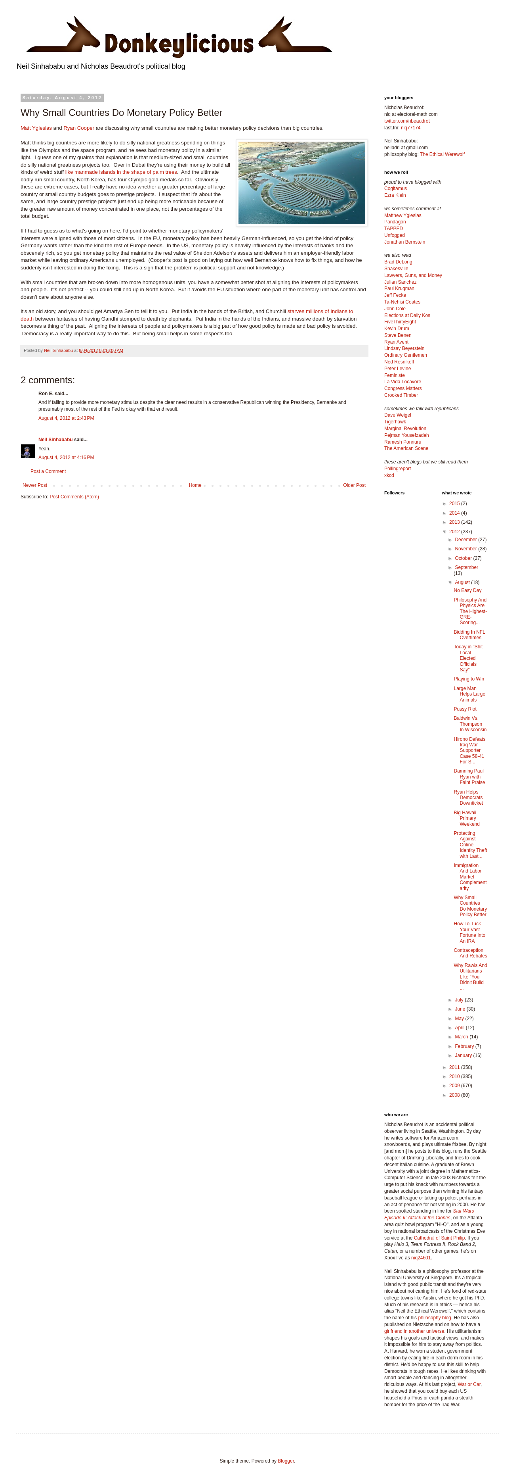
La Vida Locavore (402, 381)
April (460, 1027)
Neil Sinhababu (55, 439)
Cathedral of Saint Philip (439, 1238)
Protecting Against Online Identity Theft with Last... (470, 844)
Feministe (394, 375)
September (466, 567)
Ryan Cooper (78, 128)
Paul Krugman (399, 288)
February (465, 1046)
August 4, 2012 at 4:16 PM (66, 457)
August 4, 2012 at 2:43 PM (66, 418)
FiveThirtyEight (400, 322)
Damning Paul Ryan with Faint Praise (469, 776)
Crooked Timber (401, 395)
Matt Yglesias (36, 128)
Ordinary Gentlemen (405, 355)
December (466, 539)
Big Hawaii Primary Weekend (466, 818)
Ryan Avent (396, 342)
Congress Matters (403, 388)
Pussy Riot (465, 709)
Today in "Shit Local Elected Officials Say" (468, 658)
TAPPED (393, 228)
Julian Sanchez (400, 282)
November (466, 549)
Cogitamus (395, 188)
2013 (455, 522)
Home (195, 485)
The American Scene (406, 448)
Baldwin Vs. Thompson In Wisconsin (470, 723)
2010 (455, 1076)
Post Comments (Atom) (74, 497)
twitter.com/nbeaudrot (407, 121)
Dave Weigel (397, 415)
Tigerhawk (395, 422)
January (464, 1055)
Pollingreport (397, 468)
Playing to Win (469, 679)
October (464, 558)
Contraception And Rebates (470, 953)
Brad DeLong (398, 262)
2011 (455, 1067)
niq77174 (410, 128)
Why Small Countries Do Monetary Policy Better (470, 906)
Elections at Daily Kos (407, 315)
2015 (455, 503)
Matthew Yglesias (403, 215)
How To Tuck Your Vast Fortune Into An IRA (469, 932)
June (460, 1009)
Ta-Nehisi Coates (402, 302)
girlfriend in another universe (414, 1331)
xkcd (389, 475)
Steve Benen (398, 335)
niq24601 (421, 1258)
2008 (455, 1095)
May (460, 1018)
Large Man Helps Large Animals (469, 694)
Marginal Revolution (405, 428)
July (460, 1000)
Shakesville (396, 268)
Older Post (354, 485)
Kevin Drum (396, 328)
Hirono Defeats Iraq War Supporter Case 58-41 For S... (469, 750)
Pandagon (395, 222)
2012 (455, 531)
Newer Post (35, 485)
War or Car (469, 1384)
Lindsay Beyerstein (404, 348)
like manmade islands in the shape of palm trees (121, 172)
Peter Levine (397, 368)
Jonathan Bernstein (404, 242)
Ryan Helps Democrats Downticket (468, 797)
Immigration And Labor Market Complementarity (470, 877)
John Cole (395, 308)
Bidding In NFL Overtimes (469, 634)
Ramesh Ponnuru (402, 442)
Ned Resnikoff (399, 362)
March (462, 1037)
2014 (455, 513)
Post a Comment (48, 471)
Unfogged (394, 235)
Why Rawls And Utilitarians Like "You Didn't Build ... (470, 977)
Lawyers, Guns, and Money (413, 275)
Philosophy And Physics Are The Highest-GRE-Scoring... (470, 611)
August (463, 582)
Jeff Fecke (395, 295)
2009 (455, 1085)
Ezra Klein (395, 195)
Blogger (286, 1461)
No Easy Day (467, 590)
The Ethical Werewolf (442, 154)
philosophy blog (434, 1317)
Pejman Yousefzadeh (406, 435)
